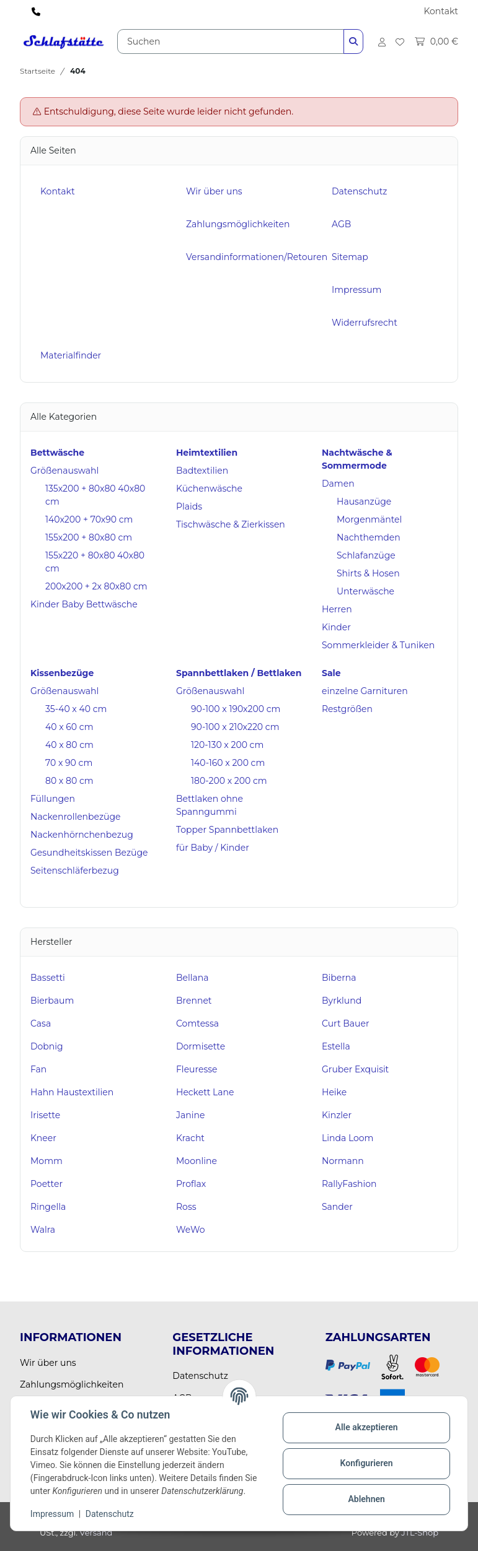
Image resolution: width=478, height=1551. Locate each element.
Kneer (43, 1138)
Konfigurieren (366, 1463)
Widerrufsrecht (364, 322)
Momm (46, 1161)
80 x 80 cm (69, 780)
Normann (343, 1161)
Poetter (46, 1183)
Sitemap (350, 257)
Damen (338, 483)
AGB (341, 224)
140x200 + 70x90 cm (89, 519)
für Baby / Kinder (212, 847)
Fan (38, 1069)
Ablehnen (366, 1499)
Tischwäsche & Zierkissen (230, 524)
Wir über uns (214, 191)
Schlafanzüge (366, 555)
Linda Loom (347, 1138)
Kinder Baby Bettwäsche (84, 604)
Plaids (189, 506)
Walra (42, 1229)
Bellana (192, 977)
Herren (337, 609)
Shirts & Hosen (368, 573)
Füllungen (52, 798)
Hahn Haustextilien (71, 1092)
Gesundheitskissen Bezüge (89, 852)
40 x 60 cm (69, 726)
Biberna (339, 977)
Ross (186, 1206)
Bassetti (47, 977)
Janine (190, 1115)
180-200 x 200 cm (229, 780)
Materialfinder (70, 355)
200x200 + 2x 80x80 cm (96, 586)
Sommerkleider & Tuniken (378, 645)
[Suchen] (230, 41)
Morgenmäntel (369, 519)
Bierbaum (52, 1000)
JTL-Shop (419, 1532)
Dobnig (46, 1046)
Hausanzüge (364, 501)
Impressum (52, 1514)
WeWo (190, 1229)
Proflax (191, 1183)
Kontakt (440, 11)
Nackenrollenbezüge (75, 816)
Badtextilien (202, 470)
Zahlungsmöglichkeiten (238, 224)
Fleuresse (197, 1069)
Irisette (45, 1115)
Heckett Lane (205, 1092)
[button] (382, 41)
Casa (40, 1023)
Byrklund (341, 1000)
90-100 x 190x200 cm (235, 709)
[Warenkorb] (433, 41)
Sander (337, 1206)
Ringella (48, 1206)
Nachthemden (369, 537)
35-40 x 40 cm (76, 709)
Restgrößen (347, 709)
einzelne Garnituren (365, 691)
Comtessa (197, 1023)
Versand (95, 1532)
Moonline (196, 1161)
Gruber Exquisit (355, 1069)
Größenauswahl (64, 470)
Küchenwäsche (209, 488)
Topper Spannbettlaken (227, 829)
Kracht (190, 1138)
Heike (334, 1092)
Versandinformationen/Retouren (256, 257)
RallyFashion (349, 1183)
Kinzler (337, 1115)
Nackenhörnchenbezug (81, 834)
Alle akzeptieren (366, 1427)
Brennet (194, 1000)
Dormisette (200, 1046)
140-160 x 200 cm (228, 762)
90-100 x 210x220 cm (235, 726)
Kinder (336, 627)
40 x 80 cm (69, 744)
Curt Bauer (346, 1023)
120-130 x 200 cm (227, 744)
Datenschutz (110, 1514)
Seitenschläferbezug (74, 870)
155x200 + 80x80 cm (88, 537)
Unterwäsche (365, 591)
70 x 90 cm (68, 762)
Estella (336, 1046)
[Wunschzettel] (400, 41)
